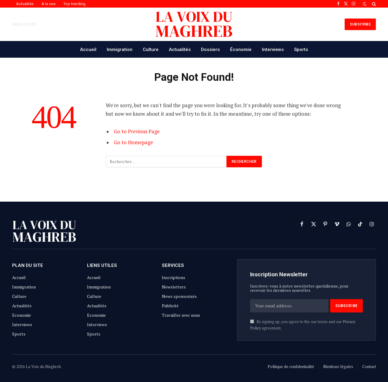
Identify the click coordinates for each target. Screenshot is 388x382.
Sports (301, 49)
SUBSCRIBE (360, 24)
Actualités (25, 4)
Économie (241, 49)
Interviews (273, 49)
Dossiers (210, 49)
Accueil (88, 49)
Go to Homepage (133, 142)
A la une (48, 4)
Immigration (119, 49)
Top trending (74, 4)
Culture (151, 49)
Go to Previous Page (137, 131)
